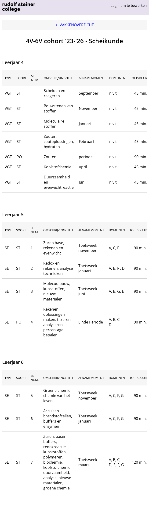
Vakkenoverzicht (74, 24)
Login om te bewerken (129, 5)
